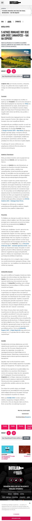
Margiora (28, 417)
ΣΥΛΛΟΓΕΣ (22, 497)
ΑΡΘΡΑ (9, 22)
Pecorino (21, 426)
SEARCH (30, 3)
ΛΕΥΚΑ (22, 494)
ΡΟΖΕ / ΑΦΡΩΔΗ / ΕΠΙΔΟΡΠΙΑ (10, 497)
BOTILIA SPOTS (5, 27)
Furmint (5, 426)
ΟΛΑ (2, 22)
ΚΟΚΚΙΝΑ (16, 494)
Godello (13, 426)
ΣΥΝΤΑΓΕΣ (18, 22)
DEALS (10, 494)
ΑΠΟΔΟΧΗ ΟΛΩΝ (16, 518)
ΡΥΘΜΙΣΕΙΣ (16, 514)
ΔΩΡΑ (28, 497)
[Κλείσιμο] (29, 503)
